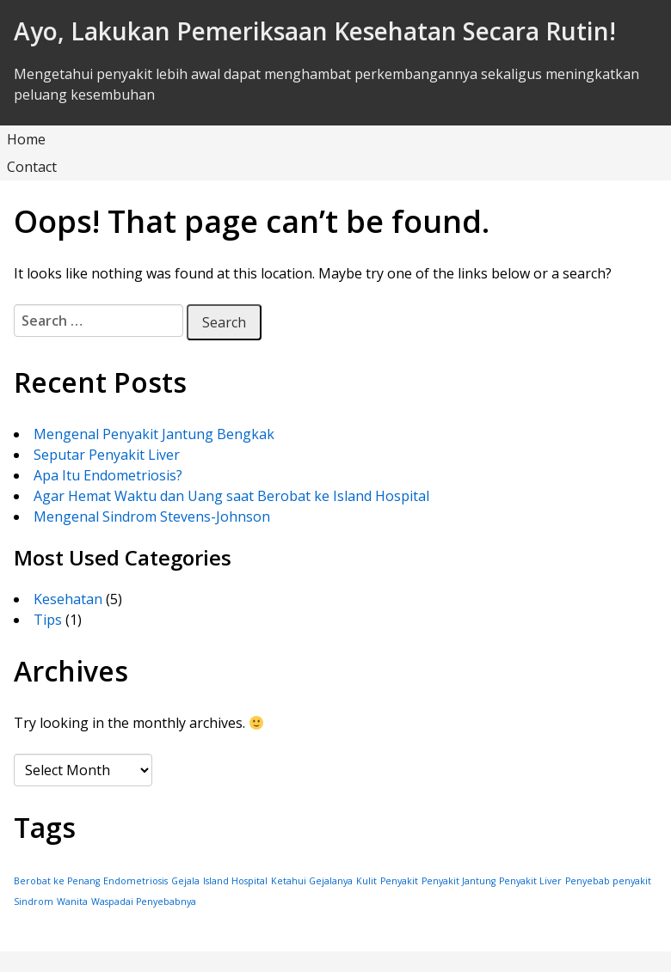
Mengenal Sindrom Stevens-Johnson (152, 516)
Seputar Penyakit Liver (107, 454)
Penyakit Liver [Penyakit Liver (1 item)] (530, 881)
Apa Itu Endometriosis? (108, 475)
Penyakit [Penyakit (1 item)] (399, 881)
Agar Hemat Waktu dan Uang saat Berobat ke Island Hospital (231, 495)
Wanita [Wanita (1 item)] (72, 902)
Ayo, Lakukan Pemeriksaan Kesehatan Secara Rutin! (315, 31)
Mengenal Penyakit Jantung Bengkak (154, 434)
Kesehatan (68, 599)
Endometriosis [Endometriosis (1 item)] (135, 881)
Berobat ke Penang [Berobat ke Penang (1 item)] (57, 881)
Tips (48, 619)
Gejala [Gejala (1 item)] (185, 881)
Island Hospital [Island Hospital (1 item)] (235, 881)
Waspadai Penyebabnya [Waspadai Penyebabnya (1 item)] (143, 902)
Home (26, 139)
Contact (32, 166)
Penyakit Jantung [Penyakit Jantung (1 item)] (459, 881)
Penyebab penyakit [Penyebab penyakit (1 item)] (608, 881)
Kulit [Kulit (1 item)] (366, 881)
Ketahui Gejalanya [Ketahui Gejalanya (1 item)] (312, 881)
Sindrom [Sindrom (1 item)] (33, 902)
